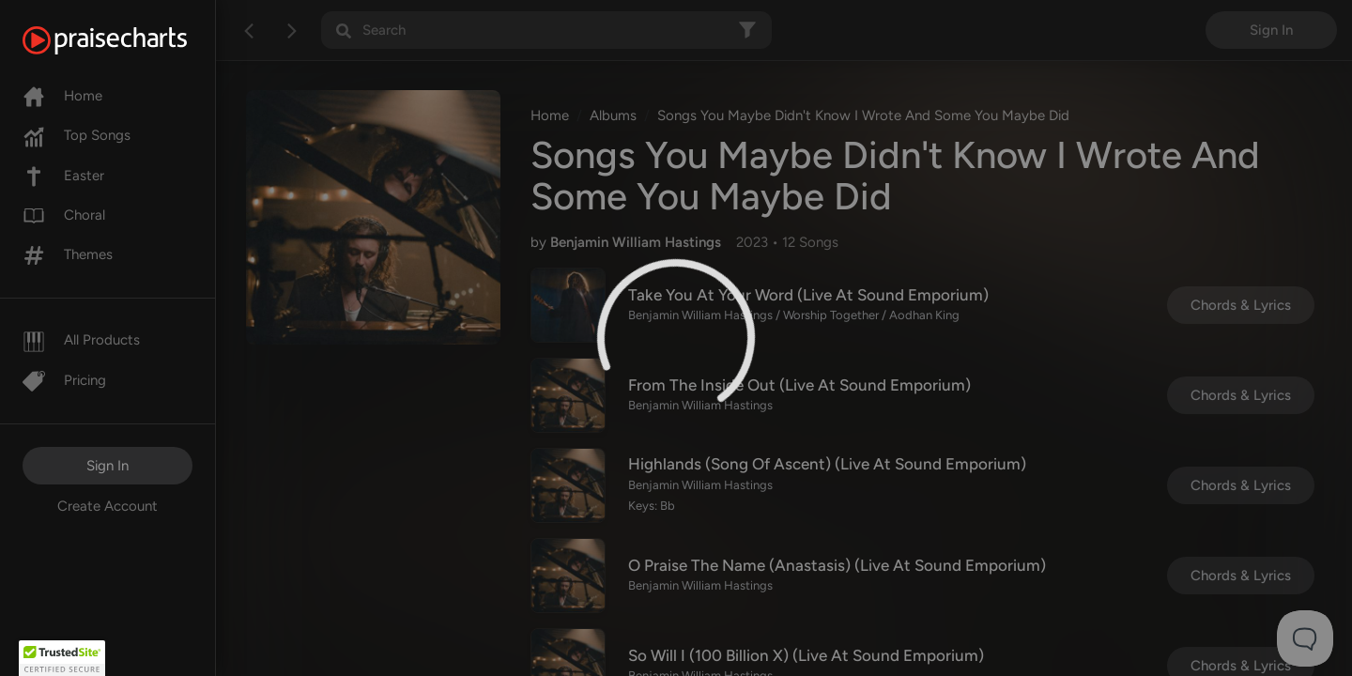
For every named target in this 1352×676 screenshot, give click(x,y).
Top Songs (77, 135)
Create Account (107, 506)
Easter (63, 175)
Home (62, 95)
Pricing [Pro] (64, 380)
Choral (64, 215)
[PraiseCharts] (128, 40)
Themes (68, 254)
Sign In (107, 465)
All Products (81, 339)
